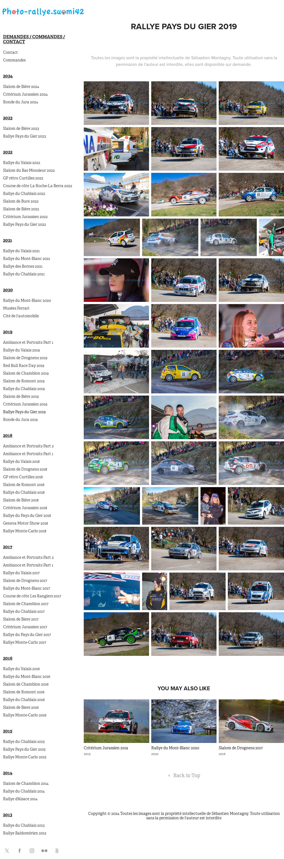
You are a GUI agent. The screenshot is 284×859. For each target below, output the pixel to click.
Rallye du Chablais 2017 (24, 611)
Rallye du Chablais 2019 (24, 388)
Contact (10, 52)
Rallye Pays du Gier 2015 (24, 749)
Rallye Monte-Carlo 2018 (24, 530)
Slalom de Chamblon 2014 (25, 783)
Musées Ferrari (16, 308)
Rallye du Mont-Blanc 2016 (26, 676)
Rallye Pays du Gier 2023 (24, 136)
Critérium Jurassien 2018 (25, 507)
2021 (7, 240)
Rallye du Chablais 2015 (24, 741)
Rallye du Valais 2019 (21, 350)
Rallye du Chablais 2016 (24, 699)
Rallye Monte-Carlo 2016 (24, 715)
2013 (7, 815)
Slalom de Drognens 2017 (25, 580)
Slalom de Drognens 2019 (25, 357)
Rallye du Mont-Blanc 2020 (27, 300)
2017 (7, 547)
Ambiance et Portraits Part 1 (28, 342)
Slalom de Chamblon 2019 (26, 373)
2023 (7, 118)
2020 (8, 290)
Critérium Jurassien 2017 (25, 626)
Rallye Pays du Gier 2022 (24, 224)
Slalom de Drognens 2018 (25, 469)
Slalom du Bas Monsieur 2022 (29, 170)
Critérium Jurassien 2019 (25, 404)
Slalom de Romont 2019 (24, 381)
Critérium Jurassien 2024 (25, 94)
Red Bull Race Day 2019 (23, 365)
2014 (7, 773)
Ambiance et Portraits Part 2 (28, 446)
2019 (7, 332)
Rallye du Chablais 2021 (24, 274)
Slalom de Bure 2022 (21, 201)
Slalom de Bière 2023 (21, 128)
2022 (7, 152)
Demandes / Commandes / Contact (34, 39)
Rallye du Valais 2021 (21, 250)
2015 (7, 731)
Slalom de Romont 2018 (23, 484)
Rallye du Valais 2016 (21, 668)
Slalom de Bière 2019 (21, 396)
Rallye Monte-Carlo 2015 (24, 757)
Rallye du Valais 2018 (21, 461)
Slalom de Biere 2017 (21, 619)
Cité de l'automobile (21, 315)
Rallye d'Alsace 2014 (20, 798)
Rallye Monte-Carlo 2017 (24, 642)
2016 (7, 658)
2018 (7, 435)
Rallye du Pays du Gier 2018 (27, 515)
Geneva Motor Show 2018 (25, 523)
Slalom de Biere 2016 (21, 707)
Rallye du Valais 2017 (21, 572)
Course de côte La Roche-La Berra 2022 (37, 185)
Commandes (14, 60)
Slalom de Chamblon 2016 (25, 684)
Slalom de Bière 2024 (21, 86)
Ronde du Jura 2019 (20, 419)
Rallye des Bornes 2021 (22, 266)
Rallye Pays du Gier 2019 (24, 411)
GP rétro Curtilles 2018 (23, 476)
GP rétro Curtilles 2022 (23, 178)
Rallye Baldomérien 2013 (24, 833)
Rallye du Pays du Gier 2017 (27, 634)
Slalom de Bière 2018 (21, 500)
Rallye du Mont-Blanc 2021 (26, 258)
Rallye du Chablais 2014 (24, 791)
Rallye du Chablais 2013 (24, 825)
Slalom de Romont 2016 (23, 691)
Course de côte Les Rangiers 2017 (32, 596)
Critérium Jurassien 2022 (25, 216)
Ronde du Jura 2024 (20, 102)
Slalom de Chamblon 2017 (25, 603)
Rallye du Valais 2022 (21, 162)
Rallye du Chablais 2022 (24, 193)
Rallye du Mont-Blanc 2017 (26, 588)
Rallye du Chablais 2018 (24, 492)
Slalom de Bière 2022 (21, 208)
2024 (8, 76)
